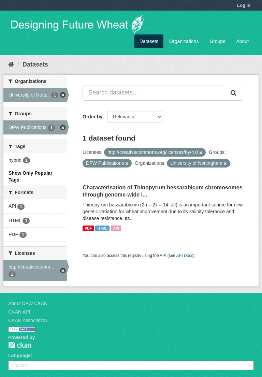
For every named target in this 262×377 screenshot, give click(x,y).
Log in (243, 5)
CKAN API (19, 312)
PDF (88, 228)
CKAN (19, 345)
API (116, 228)
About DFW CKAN (27, 303)
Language (19, 355)
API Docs (184, 255)
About (242, 41)
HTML (102, 228)
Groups (217, 41)
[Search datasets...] (154, 93)
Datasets (149, 41)
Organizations (184, 41)
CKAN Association (27, 320)
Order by (92, 116)
